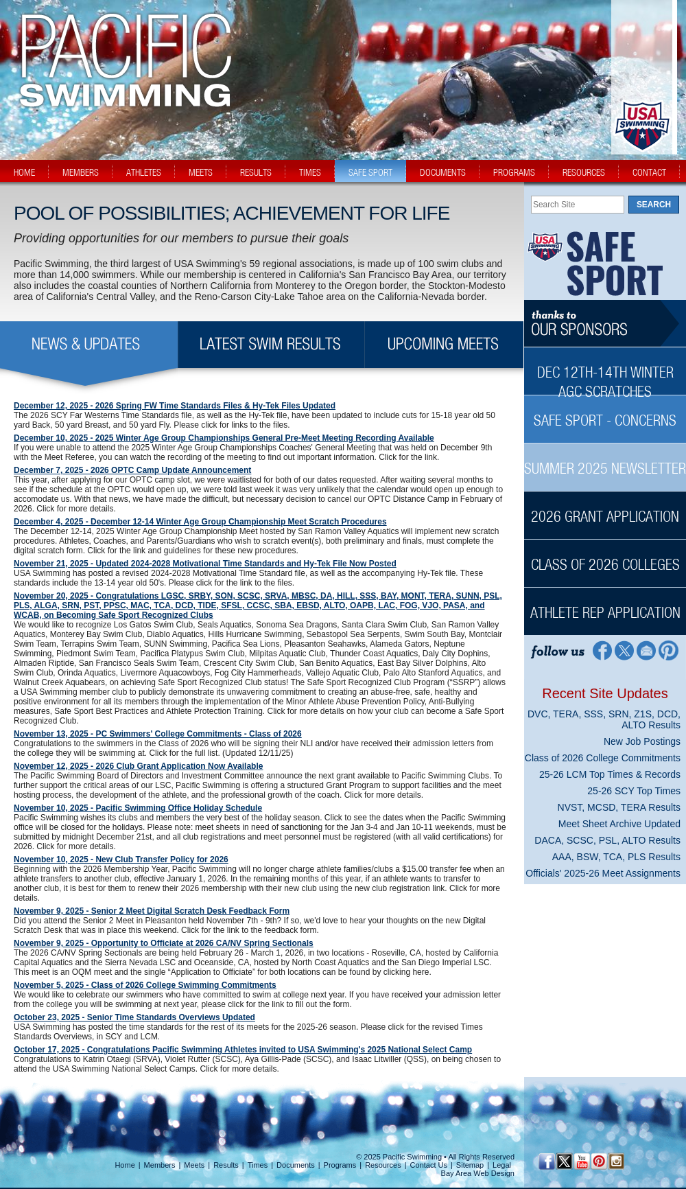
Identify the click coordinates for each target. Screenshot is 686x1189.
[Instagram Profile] (615, 1161)
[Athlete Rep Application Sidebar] (605, 605)
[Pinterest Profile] (669, 649)
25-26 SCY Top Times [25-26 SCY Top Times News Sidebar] (634, 790)
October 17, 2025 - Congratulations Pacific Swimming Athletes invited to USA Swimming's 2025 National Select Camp (243, 1049)
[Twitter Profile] (624, 649)
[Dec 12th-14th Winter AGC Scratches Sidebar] (605, 374)
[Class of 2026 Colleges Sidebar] (605, 557)
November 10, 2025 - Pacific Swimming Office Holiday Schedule (138, 808)
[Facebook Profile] (601, 649)
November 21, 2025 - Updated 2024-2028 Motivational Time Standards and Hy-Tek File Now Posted (205, 563)
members (80, 172)
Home (124, 1165)
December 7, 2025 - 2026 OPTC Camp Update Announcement (132, 470)
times (310, 172)
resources (584, 172)
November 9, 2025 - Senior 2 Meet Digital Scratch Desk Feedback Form (151, 911)
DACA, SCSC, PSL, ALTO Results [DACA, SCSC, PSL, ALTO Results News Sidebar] (607, 840)
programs (514, 172)
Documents (295, 1165)
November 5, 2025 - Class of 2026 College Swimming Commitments (145, 985)
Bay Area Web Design (477, 1173)
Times (258, 1165)
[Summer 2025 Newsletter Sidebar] (605, 460)
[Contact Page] (646, 649)
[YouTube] (581, 1161)
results (256, 172)
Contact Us (428, 1165)
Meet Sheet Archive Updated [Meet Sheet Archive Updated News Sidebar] (619, 823)
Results (226, 1165)
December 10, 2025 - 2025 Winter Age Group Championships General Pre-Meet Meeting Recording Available (224, 438)
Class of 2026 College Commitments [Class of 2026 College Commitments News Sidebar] (603, 757)
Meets (194, 1165)
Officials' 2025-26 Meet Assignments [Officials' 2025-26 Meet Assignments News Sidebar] (603, 873)
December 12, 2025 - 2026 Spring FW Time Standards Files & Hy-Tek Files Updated (174, 406)
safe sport (370, 172)
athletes (143, 172)
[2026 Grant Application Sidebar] (605, 509)
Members (160, 1165)
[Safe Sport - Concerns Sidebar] (605, 412)
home (24, 172)
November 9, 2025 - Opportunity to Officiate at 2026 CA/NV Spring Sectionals (164, 943)
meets (201, 172)
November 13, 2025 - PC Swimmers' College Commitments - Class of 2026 (158, 734)
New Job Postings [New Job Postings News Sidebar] (642, 741)
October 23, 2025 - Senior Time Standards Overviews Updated (134, 1017)
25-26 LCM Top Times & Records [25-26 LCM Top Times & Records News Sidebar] (610, 774)
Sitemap (470, 1165)
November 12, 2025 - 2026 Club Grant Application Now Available (138, 766)
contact (649, 172)
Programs (340, 1165)
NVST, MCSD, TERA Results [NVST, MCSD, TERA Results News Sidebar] (619, 807)
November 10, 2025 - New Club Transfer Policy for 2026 (121, 859)
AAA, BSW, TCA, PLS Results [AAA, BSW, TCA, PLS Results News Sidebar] (616, 856)
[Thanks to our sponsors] (605, 323)
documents (443, 172)
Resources (383, 1165)
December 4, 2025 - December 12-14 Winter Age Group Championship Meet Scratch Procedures (200, 522)
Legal (502, 1165)
